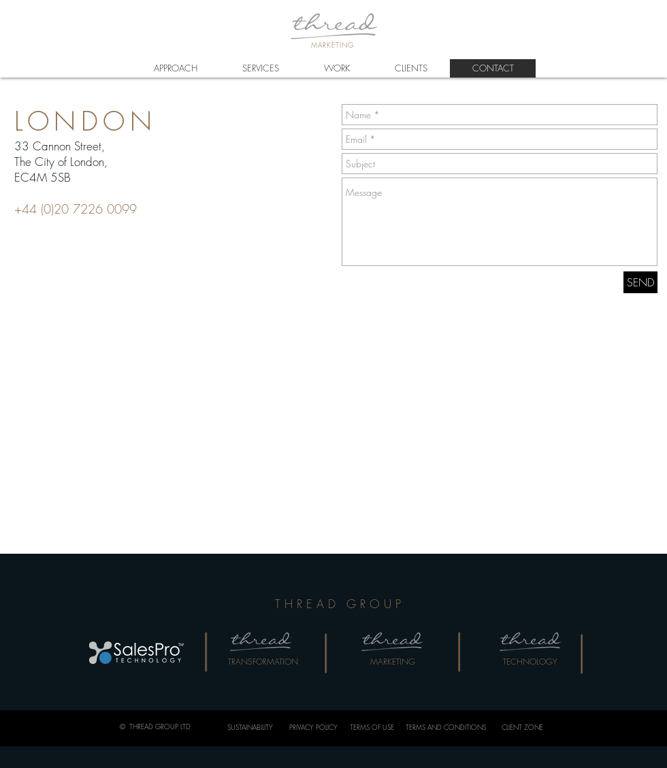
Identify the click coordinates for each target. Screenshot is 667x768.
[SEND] (640, 282)
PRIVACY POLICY (313, 727)
